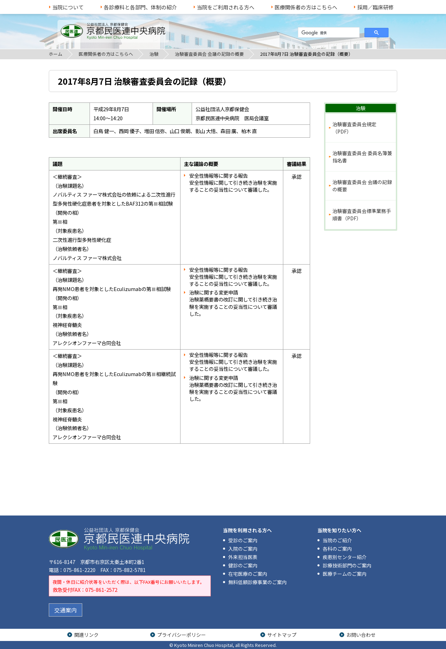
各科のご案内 (337, 548)
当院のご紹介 (337, 540)
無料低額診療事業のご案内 (257, 582)
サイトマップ (282, 634)
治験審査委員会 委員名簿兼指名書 (362, 157)
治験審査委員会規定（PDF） (354, 128)
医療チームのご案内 (345, 573)
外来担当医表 (242, 556)
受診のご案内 (242, 540)
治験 (154, 54)
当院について (68, 7)
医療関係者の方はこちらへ (306, 7)
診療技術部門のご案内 (347, 565)
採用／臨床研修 (375, 7)
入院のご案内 (242, 548)
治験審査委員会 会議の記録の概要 (209, 54)
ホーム (55, 54)
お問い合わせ (361, 634)
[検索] (328, 33)
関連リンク (86, 634)
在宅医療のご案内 (247, 573)
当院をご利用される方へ (225, 7)
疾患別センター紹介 (345, 556)
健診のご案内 (242, 565)
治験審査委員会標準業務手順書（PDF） (361, 214)
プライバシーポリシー (181, 634)
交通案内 (65, 610)
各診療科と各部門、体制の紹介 (140, 7)
